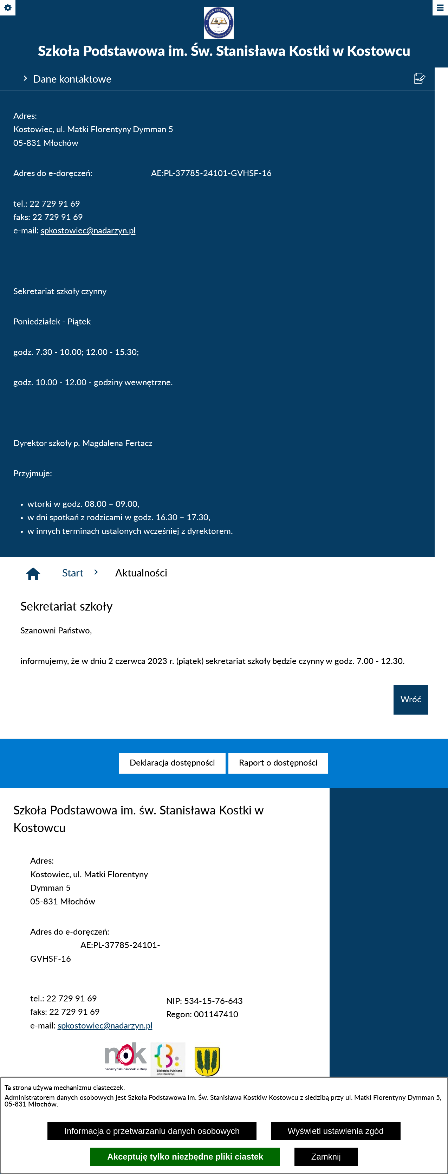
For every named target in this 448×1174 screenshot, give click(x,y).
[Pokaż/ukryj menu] (439, 8)
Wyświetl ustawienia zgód (336, 1131)
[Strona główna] (33, 574)
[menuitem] (172, 763)
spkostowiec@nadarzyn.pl (88, 231)
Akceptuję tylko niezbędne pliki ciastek (185, 1156)
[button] (126, 1068)
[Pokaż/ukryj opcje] (8, 8)
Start (81, 573)
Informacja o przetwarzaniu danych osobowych (152, 1131)
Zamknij (326, 1156)
